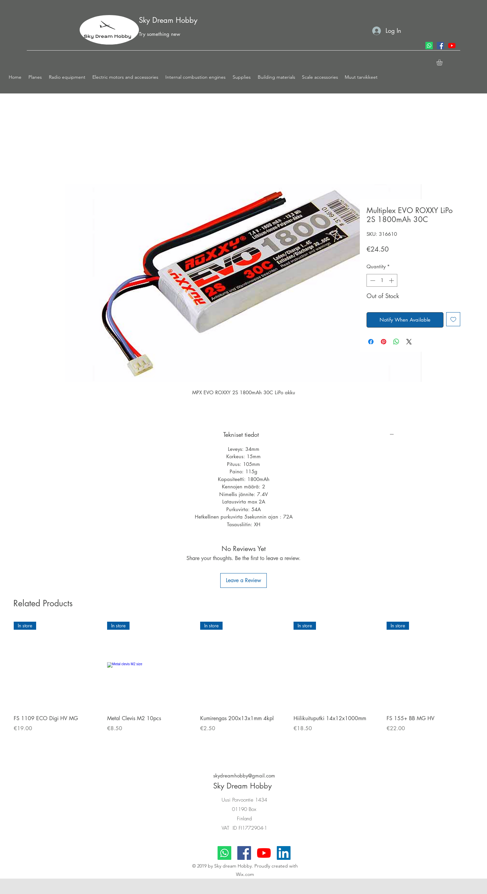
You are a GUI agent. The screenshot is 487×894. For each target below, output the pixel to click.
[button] (35, 77)
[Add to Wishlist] (453, 319)
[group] (243, 685)
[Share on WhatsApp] (396, 342)
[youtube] (452, 45)
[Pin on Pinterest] (384, 342)
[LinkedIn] (284, 853)
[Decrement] (372, 280)
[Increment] (392, 280)
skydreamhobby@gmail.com (244, 775)
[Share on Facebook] (371, 342)
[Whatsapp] (429, 45)
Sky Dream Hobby (168, 20)
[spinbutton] (382, 280)
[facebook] (440, 45)
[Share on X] (409, 342)
